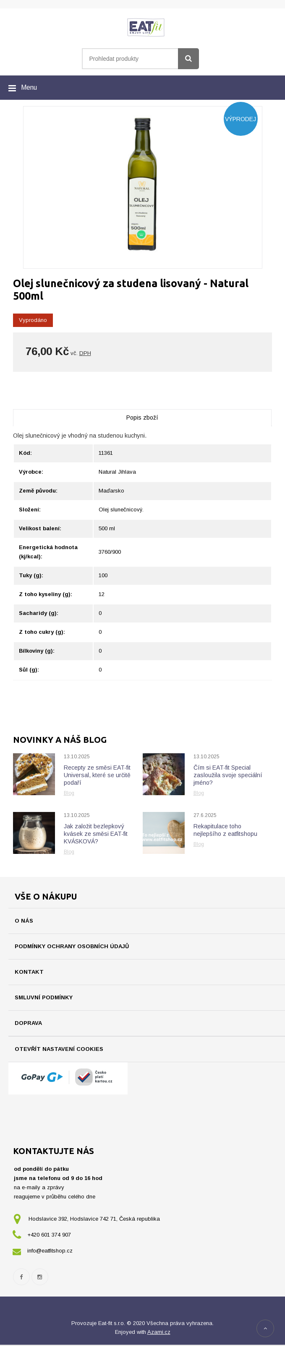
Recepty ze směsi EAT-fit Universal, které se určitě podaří (97, 775)
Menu (29, 87)
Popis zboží (142, 417)
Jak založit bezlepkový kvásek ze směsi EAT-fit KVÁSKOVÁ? (96, 834)
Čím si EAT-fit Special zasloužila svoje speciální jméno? (227, 775)
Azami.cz (158, 1333)
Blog (69, 793)
